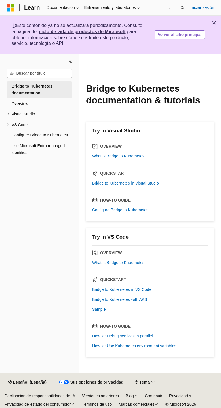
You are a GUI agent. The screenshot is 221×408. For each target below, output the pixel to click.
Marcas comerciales (136, 404)
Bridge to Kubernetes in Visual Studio (125, 183)
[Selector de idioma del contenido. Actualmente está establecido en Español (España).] (27, 382)
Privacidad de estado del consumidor (38, 404)
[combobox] (39, 73)
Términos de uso (97, 404)
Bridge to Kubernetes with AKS (119, 299)
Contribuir (153, 396)
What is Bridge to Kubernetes (118, 156)
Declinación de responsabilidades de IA (40, 396)
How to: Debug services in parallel (122, 336)
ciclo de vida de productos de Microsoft (82, 31)
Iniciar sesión (202, 7)
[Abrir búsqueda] (182, 8)
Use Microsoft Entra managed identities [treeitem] (38, 149)
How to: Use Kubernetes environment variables (134, 346)
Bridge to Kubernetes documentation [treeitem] (32, 90)
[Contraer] (70, 61)
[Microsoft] (10, 8)
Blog (130, 396)
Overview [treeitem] (20, 103)
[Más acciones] (209, 65)
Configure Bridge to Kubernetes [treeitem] (40, 135)
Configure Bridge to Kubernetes (120, 210)
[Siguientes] (169, 7)
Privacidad (178, 396)
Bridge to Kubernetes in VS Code (121, 289)
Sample (99, 309)
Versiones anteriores (100, 396)
